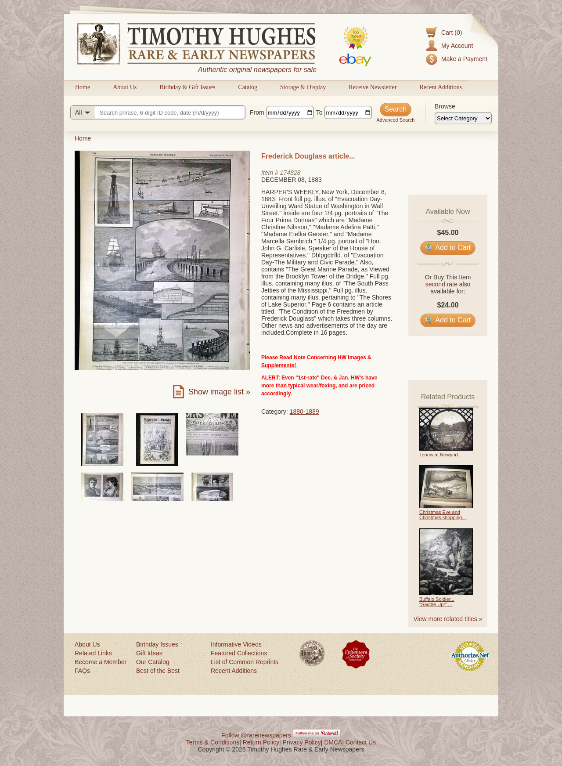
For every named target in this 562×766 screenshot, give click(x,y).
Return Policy (261, 742)
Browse (445, 106)
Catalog (247, 87)
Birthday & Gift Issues (187, 87)
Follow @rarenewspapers (256, 735)
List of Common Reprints (244, 661)
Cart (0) (451, 32)
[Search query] (157, 112)
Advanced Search (395, 120)
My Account (457, 45)
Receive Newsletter (372, 87)
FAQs (82, 670)
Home (82, 87)
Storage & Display (303, 87)
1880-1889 (304, 411)
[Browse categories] (463, 118)
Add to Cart (448, 247)
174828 (290, 172)
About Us (125, 87)
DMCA (333, 742)
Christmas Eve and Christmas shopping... (442, 514)
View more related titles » (448, 618)
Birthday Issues (157, 644)
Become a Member (100, 661)
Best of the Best (158, 670)
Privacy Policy (302, 742)
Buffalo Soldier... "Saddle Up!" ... (436, 601)
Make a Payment (464, 58)
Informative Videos (236, 644)
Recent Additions (440, 87)
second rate (441, 284)
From (257, 112)
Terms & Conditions (212, 742)
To (319, 112)
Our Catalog (152, 661)
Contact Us (361, 742)
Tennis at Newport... (440, 454)
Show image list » (219, 391)
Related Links (93, 653)
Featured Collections (239, 653)
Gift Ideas (149, 653)
